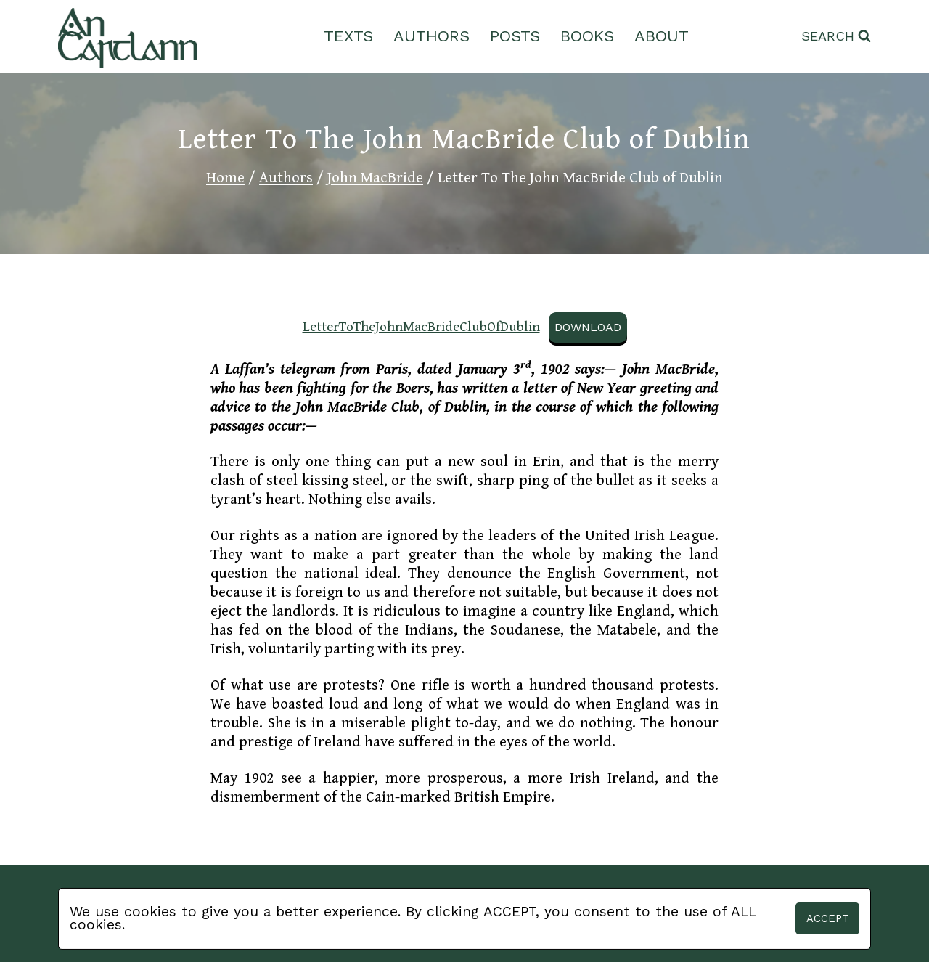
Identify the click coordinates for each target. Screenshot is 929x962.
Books (587, 36)
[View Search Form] (836, 36)
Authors (431, 36)
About (661, 36)
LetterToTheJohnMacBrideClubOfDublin (421, 327)
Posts (515, 36)
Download (587, 327)
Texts (348, 36)
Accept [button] (827, 918)
